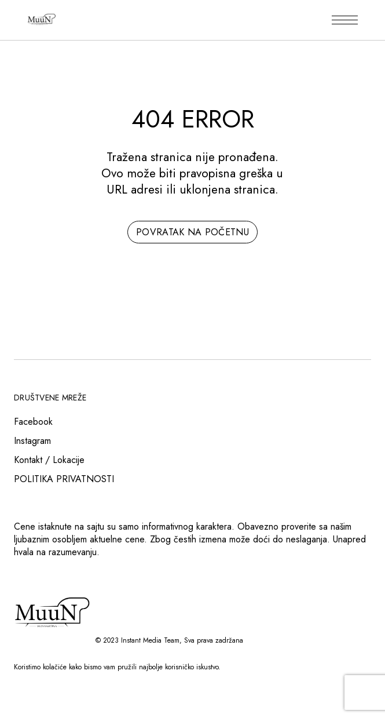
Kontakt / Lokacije (49, 459)
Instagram (32, 440)
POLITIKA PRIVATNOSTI (64, 479)
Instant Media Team (150, 640)
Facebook (33, 421)
